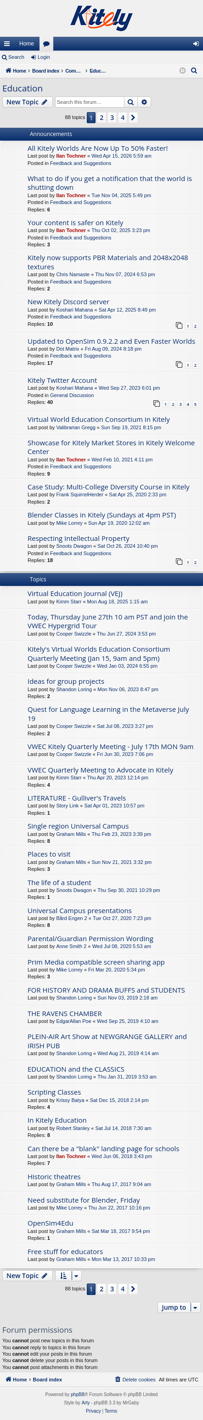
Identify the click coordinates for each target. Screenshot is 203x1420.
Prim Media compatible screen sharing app (96, 961)
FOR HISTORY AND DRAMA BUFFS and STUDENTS (106, 989)
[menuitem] (194, 71)
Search (16, 57)
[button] (133, 117)
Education (22, 88)
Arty (86, 1402)
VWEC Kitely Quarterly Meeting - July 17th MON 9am (110, 746)
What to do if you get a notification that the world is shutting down (110, 183)
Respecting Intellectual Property (79, 538)
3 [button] (112, 117)
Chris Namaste (73, 274)
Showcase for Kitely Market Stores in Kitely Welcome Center (111, 447)
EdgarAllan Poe (73, 1021)
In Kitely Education (57, 1120)
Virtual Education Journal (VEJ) (75, 593)
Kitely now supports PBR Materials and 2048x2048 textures (108, 262)
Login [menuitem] (198, 45)
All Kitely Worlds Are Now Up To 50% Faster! (98, 148)
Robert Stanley (73, 1128)
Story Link (67, 805)
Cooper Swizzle (73, 633)
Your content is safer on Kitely (75, 222)
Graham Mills (71, 834)
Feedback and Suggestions (80, 163)
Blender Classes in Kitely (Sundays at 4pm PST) (102, 514)
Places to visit (49, 853)
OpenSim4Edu (50, 1222)
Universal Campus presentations (80, 910)
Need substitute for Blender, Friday (84, 1199)
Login (44, 57)
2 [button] (101, 117)
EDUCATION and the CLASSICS (76, 1069)
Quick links (9, 45)
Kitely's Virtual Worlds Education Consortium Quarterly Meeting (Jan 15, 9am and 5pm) (99, 653)
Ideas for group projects (66, 681)
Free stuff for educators (65, 1251)
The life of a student (59, 882)
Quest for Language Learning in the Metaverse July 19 (108, 713)
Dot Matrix (67, 349)
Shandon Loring (74, 689)
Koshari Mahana (74, 309)
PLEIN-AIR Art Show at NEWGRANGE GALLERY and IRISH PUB (107, 1041)
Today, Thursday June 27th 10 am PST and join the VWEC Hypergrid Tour (108, 621)
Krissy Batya (70, 1100)
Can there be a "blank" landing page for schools (103, 1148)
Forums (48, 45)
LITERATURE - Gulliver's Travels (77, 797)
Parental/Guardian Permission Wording (90, 938)
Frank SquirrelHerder (79, 494)
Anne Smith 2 (71, 946)
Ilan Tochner (71, 156)
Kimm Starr (68, 601)
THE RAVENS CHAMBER (65, 1013)
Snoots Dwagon (74, 546)
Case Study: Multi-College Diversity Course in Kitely (109, 486)
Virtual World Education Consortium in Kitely (99, 419)
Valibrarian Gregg (75, 427)
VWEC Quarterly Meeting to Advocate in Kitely (100, 769)
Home (26, 43)
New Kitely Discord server (68, 301)
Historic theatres (54, 1176)
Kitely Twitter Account (62, 380)
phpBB (78, 1394)
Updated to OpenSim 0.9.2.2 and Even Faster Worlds (111, 341)
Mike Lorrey (69, 523)
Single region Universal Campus (78, 825)
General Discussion (72, 395)
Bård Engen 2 (71, 918)
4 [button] (122, 117)
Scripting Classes (54, 1091)
